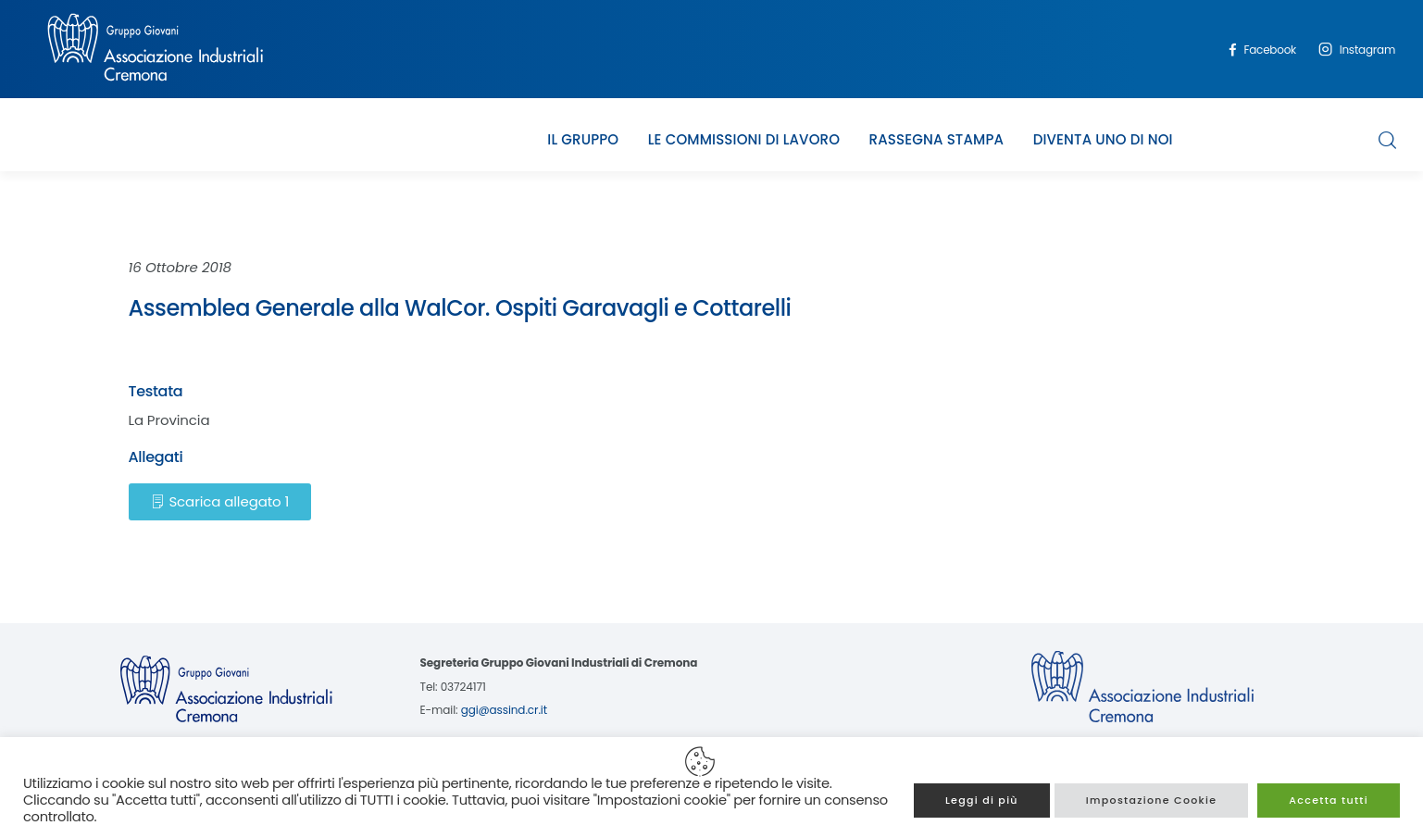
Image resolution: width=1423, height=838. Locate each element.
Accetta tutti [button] (1328, 800)
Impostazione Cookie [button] (1151, 800)
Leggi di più (981, 800)
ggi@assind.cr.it (504, 710)
